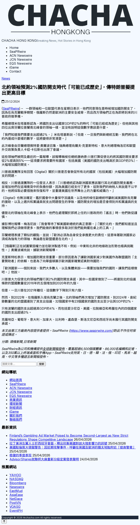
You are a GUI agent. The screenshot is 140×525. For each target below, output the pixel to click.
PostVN (15, 503)
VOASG (15, 507)
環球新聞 (15, 404)
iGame (14, 67)
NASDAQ (16, 479)
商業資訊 (15, 400)
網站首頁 (15, 380)
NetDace (15, 499)
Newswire (16, 487)
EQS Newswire (20, 63)
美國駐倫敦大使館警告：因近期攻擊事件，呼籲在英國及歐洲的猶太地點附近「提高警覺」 (72, 447)
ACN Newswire (20, 55)
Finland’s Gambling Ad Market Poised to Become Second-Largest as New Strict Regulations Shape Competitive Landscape (68, 437)
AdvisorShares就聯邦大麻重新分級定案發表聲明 (44, 459)
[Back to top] (4, 521)
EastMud (15, 491)
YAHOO (15, 475)
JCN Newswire (20, 59)
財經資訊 (15, 408)
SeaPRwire (17, 52)
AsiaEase (16, 495)
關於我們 (15, 416)
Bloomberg (17, 483)
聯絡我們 (15, 419)
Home (14, 48)
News (6, 78)
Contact (15, 71)
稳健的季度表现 (20, 455)
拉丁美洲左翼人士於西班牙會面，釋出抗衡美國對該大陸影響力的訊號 (58, 443)
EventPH (16, 511)
